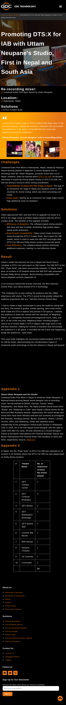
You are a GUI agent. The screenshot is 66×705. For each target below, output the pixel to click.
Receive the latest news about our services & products (24, 685)
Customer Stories (12, 15)
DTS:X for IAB (44, 177)
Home (3, 15)
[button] (60, 6)
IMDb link (31, 440)
